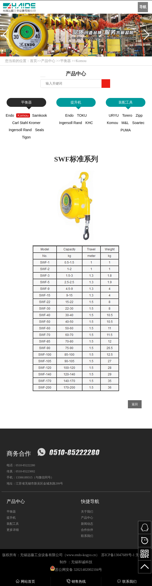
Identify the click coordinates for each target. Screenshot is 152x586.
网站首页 (25, 581)
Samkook (39, 115)
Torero (127, 115)
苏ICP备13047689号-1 (117, 555)
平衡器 (65, 61)
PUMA (126, 130)
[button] (6, 34)
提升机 (76, 102)
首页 (33, 61)
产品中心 (48, 61)
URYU (114, 115)
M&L (125, 123)
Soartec (138, 123)
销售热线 (76, 581)
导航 (142, 7)
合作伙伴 (87, 530)
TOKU (82, 115)
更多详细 (13, 530)
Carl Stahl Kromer (26, 123)
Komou (81, 61)
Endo (10, 115)
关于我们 (87, 511)
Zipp (139, 115)
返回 (135, 404)
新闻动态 (87, 524)
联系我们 (127, 581)
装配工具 (126, 102)
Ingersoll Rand (20, 130)
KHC (89, 123)
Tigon (26, 137)
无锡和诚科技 (81, 562)
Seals (39, 130)
